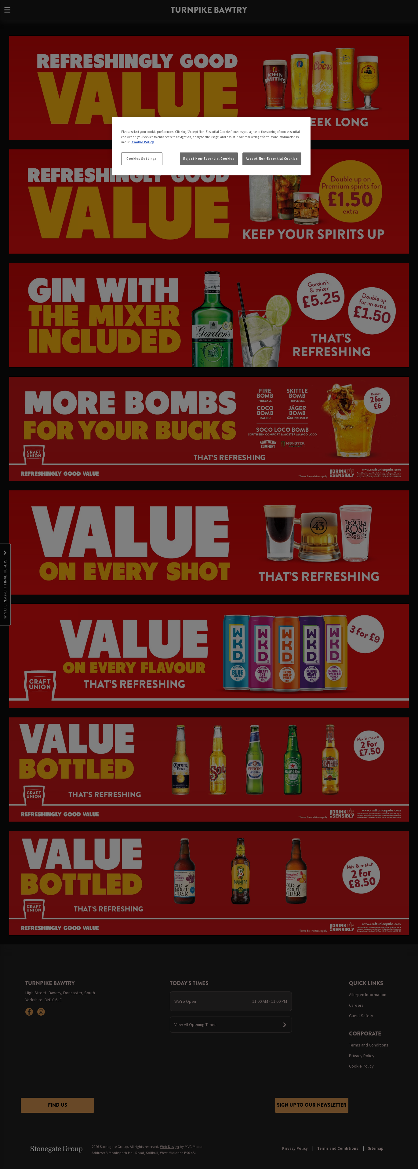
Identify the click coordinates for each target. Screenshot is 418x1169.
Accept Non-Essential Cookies (272, 158)
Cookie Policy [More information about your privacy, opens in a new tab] (143, 142)
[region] (211, 146)
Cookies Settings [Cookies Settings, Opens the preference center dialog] (141, 158)
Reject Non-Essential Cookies (208, 158)
